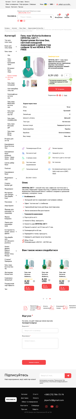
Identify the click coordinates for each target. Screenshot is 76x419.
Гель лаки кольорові (11, 84)
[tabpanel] (29, 274)
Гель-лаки (22, 28)
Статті (13, 2)
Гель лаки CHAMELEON (12, 119)
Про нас (19, 7)
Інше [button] (65, 95)
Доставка (19, 2)
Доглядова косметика (9, 273)
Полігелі (8, 168)
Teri (6, 289)
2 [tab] (46, 298)
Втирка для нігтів (9, 139)
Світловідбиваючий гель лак (13, 89)
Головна (7, 28)
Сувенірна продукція (8, 279)
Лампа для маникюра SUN (9, 224)
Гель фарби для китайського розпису (9, 240)
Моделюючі (9, 189)
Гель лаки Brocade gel (11, 125)
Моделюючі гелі (9, 179)
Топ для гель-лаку (8, 41)
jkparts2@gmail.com (54, 400)
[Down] (69, 76)
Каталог (7, 2)
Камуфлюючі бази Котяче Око (9, 146)
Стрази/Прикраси (8, 260)
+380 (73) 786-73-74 (24, 13)
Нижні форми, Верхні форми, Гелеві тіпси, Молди (9, 251)
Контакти (13, 7)
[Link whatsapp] (24, 21)
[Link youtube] (21, 21)
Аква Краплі (9, 206)
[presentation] (36, 354)
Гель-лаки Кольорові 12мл (11, 61)
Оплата (26, 2)
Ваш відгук (26, 336)
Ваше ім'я (25, 326)
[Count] (66, 75)
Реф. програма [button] (22, 4)
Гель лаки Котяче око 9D (11, 112)
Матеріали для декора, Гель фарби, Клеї (9, 195)
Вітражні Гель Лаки (11, 70)
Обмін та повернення (11, 4)
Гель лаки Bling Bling (11, 133)
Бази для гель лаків (8, 47)
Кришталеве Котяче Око (35, 28)
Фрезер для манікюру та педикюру (9, 211)
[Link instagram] (18, 21)
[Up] (69, 74)
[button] (55, 4)
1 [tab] (43, 298)
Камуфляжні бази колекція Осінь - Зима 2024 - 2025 (9, 155)
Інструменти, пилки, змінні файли (10, 231)
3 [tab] (50, 298)
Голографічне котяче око (12, 96)
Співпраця (32, 4)
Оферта (35, 409)
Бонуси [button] (7, 7)
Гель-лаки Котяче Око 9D (9, 267)
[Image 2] (34, 83)
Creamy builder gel (8, 184)
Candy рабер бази (9, 164)
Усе (9, 55)
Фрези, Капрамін (8, 218)
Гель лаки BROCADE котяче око (11, 104)
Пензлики (8, 202)
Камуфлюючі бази (9, 173)
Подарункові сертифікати (9, 284)
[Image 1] (26, 83)
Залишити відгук (34, 362)
